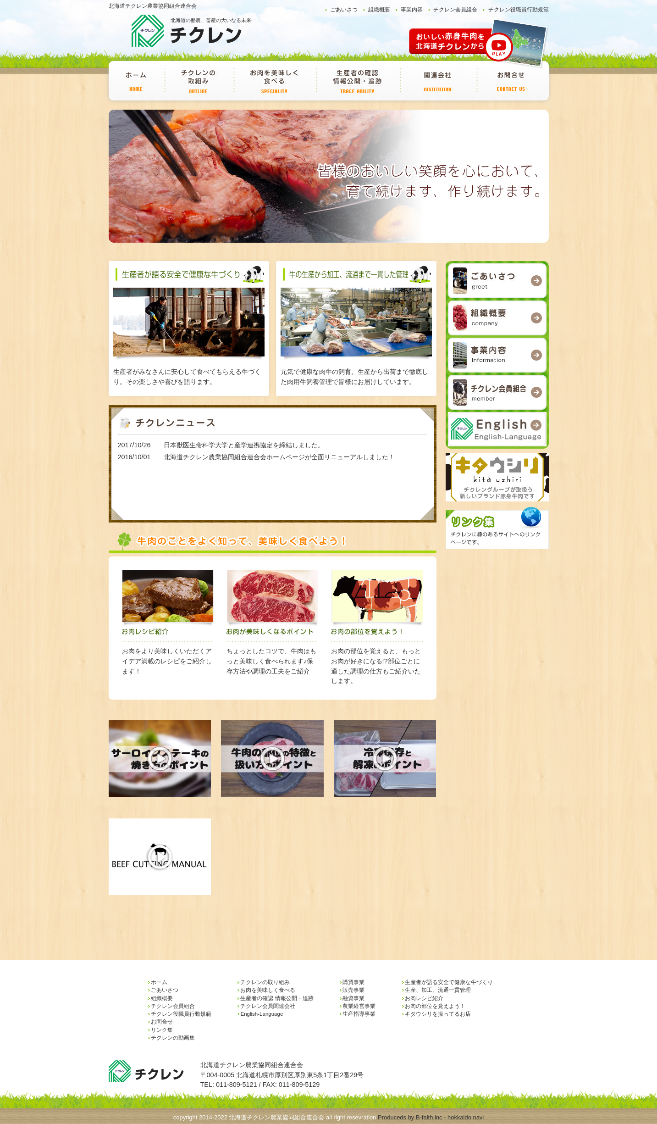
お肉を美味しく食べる (274, 81)
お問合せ (511, 81)
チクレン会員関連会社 (438, 81)
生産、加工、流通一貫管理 (438, 990)
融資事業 (353, 998)
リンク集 (162, 1030)
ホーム (136, 81)
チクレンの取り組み (198, 81)
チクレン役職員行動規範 (518, 9)
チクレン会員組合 (455, 9)
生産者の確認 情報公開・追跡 (358, 81)
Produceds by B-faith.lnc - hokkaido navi (431, 1117)
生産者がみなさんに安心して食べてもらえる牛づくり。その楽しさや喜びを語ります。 (189, 371)
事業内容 (412, 9)
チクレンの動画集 (173, 1038)
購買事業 (353, 982)
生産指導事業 (358, 1014)
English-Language (261, 1014)
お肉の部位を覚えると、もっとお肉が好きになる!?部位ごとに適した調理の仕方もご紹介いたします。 (378, 661)
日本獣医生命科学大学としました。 (244, 445)
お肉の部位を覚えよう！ (435, 1006)
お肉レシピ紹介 (424, 998)
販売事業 (353, 990)
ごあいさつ (344, 9)
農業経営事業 (358, 1006)
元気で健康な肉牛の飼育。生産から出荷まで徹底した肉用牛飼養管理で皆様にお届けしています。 (356, 371)
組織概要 (379, 9)
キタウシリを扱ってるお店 (438, 1014)
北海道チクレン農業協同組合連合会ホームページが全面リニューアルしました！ (279, 457)
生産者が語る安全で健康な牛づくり (449, 982)
